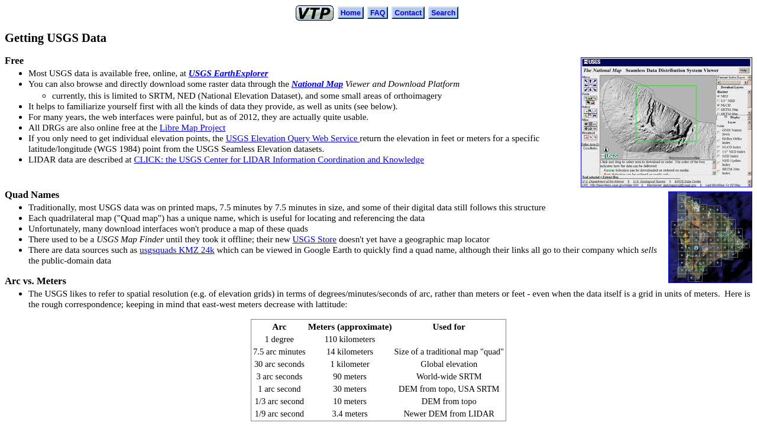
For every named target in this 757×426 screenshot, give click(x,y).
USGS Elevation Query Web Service (293, 138)
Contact (408, 13)
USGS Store (314, 239)
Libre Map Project (192, 127)
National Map (317, 84)
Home (351, 13)
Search (443, 13)
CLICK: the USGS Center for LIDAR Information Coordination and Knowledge (279, 159)
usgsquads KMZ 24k (177, 250)
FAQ (377, 13)
